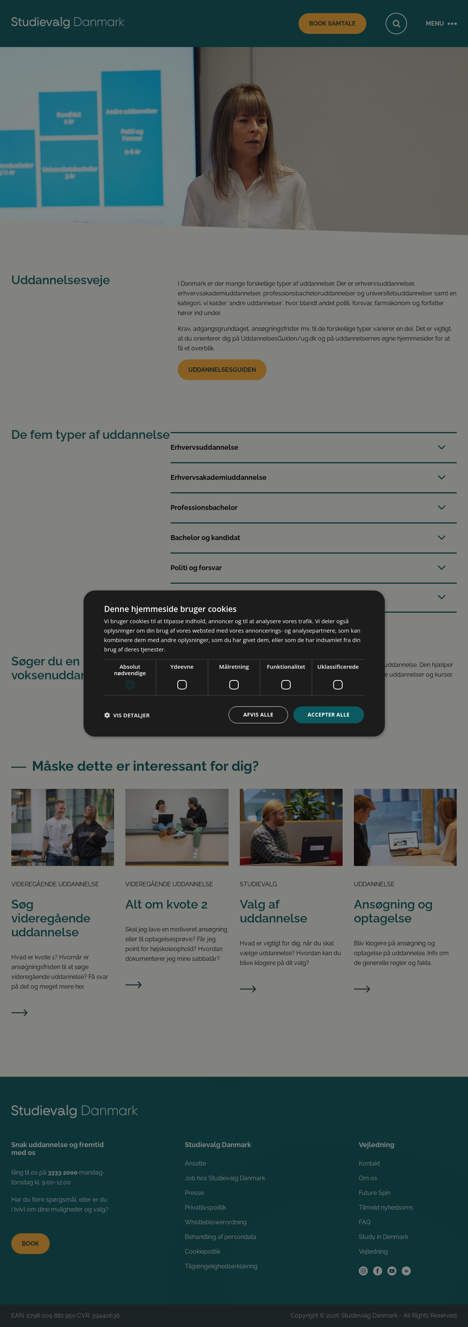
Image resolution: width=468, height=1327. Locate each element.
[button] (127, 715)
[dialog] (234, 663)
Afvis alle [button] (258, 714)
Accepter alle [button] (328, 714)
